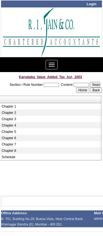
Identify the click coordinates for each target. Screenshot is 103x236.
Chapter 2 (9, 113)
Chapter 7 (9, 144)
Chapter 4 (9, 125)
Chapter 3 (9, 119)
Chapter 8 (9, 151)
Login (91, 4)
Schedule (8, 157)
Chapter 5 (9, 132)
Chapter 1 (9, 106)
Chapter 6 (9, 138)
